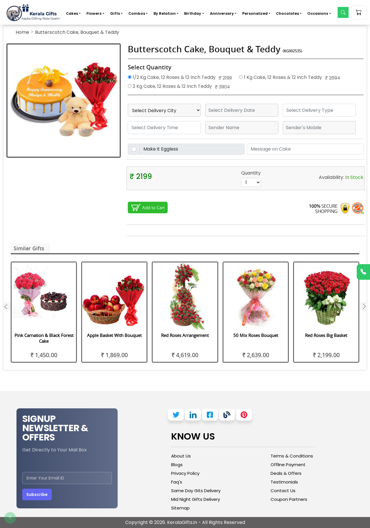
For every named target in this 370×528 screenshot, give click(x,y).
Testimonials (284, 482)
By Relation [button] (164, 13)
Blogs (177, 465)
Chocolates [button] (287, 13)
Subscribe (37, 494)
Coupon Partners (289, 499)
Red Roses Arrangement (185, 335)
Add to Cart (153, 207)
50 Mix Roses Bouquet (255, 335)
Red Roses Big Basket (326, 335)
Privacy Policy (185, 473)
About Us (181, 456)
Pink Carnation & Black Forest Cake (43, 338)
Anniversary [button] (222, 13)
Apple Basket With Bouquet (114, 335)
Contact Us (283, 491)
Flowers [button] (93, 13)
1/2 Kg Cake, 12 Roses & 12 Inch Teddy (172, 77)
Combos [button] (136, 13)
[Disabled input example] (192, 149)
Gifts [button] (115, 13)
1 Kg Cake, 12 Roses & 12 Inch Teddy (280, 77)
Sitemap (180, 508)
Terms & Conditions (292, 456)
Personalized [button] (255, 13)
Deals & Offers (286, 473)
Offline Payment (288, 465)
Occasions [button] (317, 13)
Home (22, 32)
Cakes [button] (72, 13)
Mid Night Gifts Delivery (195, 499)
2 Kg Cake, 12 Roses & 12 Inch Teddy (170, 86)
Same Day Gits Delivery (196, 491)
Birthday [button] (192, 13)
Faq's (176, 482)
